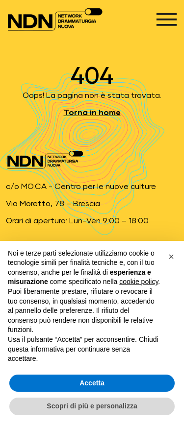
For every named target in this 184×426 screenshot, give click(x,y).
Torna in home (92, 113)
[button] (171, 256)
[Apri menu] (166, 19)
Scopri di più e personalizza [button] (92, 406)
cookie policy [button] (138, 281)
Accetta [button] (92, 383)
